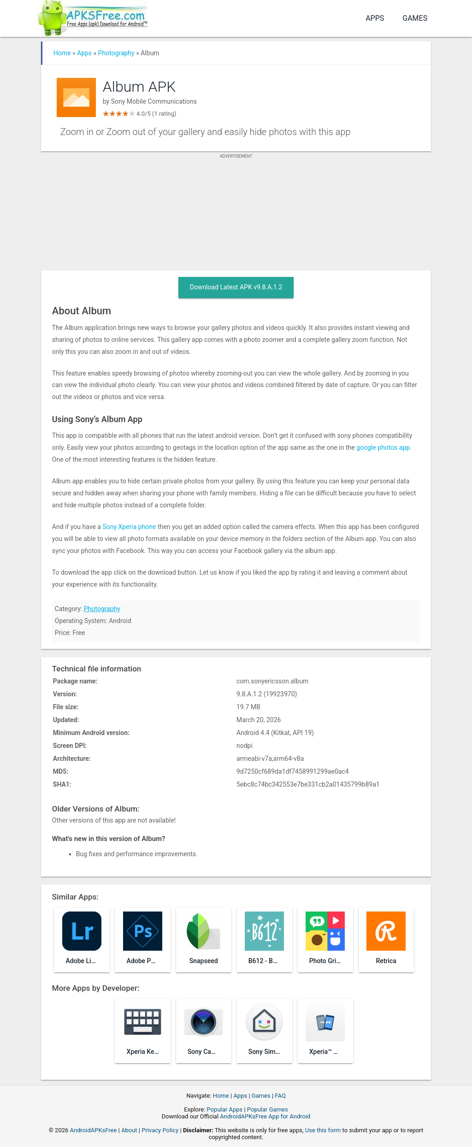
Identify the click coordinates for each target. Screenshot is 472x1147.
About (129, 1130)
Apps (375, 18)
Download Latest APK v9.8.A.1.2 (236, 287)
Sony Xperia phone (129, 526)
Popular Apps (225, 1109)
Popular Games (267, 1109)
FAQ (280, 1095)
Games (414, 18)
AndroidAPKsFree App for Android (265, 1116)
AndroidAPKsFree (93, 1130)
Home (62, 53)
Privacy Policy (160, 1130)
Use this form (323, 1130)
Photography (116, 53)
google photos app (383, 447)
